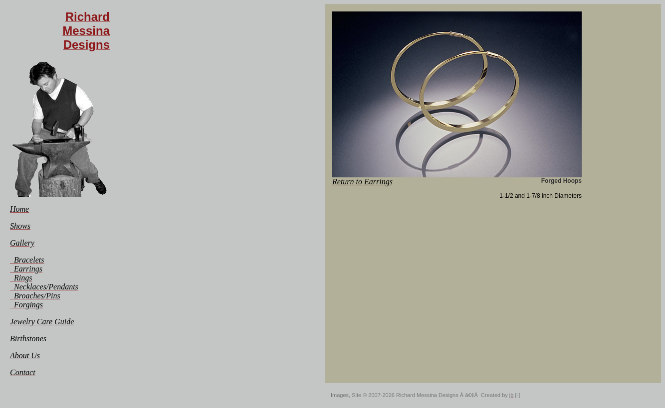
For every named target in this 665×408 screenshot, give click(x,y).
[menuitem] (19, 209)
